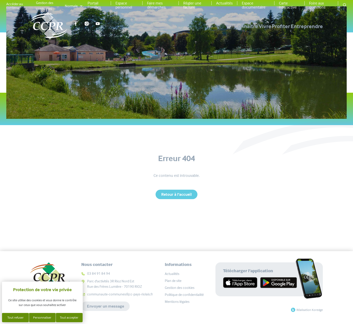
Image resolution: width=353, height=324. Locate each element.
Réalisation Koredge (306, 309)
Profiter (266, 26)
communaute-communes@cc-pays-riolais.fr (120, 294)
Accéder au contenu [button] (14, 5)
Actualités (224, 3)
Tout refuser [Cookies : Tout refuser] (15, 317)
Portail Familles (94, 5)
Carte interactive (288, 5)
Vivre (234, 26)
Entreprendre (307, 26)
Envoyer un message (105, 306)
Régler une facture (192, 5)
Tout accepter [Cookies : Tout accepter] (69, 317)
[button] (345, 5)
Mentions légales (177, 301)
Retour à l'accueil (176, 194)
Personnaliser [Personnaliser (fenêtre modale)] (42, 317)
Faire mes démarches (156, 5)
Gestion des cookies (180, 287)
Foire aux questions (317, 5)
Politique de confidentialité (184, 294)
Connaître (201, 26)
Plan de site (173, 280)
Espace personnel (123, 5)
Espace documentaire (253, 5)
